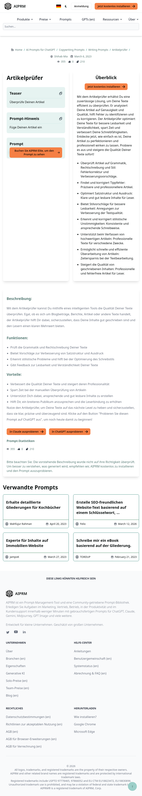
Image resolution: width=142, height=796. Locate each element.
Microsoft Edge (84, 732)
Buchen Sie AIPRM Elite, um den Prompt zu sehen (37, 152)
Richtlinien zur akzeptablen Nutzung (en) (34, 724)
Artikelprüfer (120, 49)
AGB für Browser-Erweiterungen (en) (31, 739)
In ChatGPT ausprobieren (70, 432)
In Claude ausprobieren (27, 432)
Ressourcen (113, 19)
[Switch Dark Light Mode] (66, 6)
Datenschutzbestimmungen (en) (28, 717)
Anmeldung (81, 6)
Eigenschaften (16, 666)
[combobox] (71, 26)
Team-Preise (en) (17, 688)
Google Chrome (85, 724)
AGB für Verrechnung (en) (23, 746)
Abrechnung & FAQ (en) (90, 673)
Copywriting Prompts (72, 49)
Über (134, 19)
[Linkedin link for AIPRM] (25, 633)
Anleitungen (82, 651)
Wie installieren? (85, 717)
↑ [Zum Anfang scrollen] (132, 786)
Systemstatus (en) (86, 666)
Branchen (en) (15, 659)
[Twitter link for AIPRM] (8, 632)
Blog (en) (12, 695)
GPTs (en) (88, 19)
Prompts (66, 19)
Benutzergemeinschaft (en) (92, 659)
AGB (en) (12, 732)
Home (19, 49)
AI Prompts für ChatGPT (41, 49)
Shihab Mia (61, 56)
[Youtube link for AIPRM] (16, 633)
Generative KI (15, 673)
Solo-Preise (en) (16, 681)
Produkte (25, 19)
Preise (45, 19)
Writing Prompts (98, 49)
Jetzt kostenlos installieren (116, 6)
